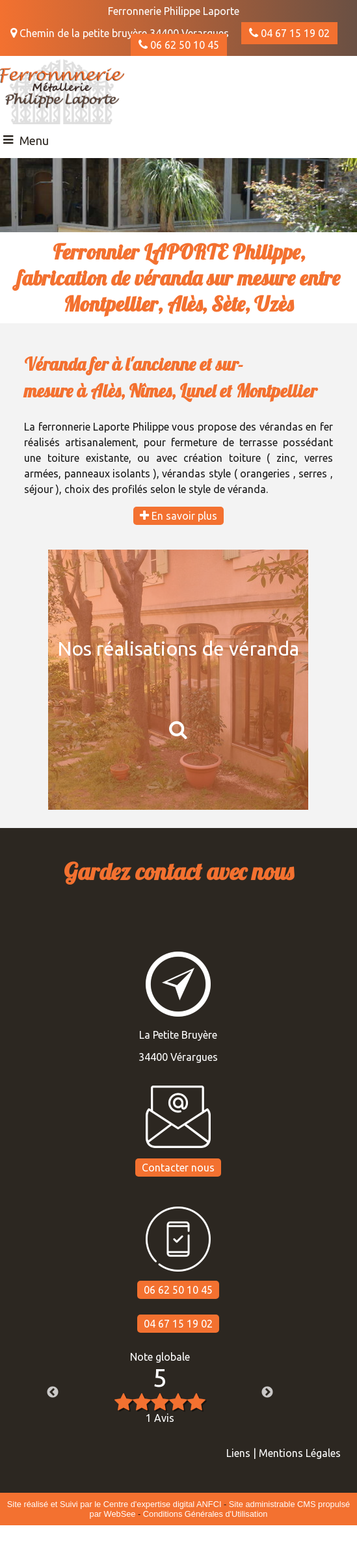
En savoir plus (178, 516)
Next (267, 1392)
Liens (238, 1453)
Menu (34, 140)
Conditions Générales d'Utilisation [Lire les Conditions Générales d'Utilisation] (205, 1514)
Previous (52, 1392)
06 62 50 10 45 (179, 45)
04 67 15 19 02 (289, 33)
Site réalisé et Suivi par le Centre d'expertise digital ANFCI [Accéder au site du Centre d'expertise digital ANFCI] (114, 1504)
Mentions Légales (300, 1453)
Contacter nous (178, 1167)
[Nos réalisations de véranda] (178, 680)
